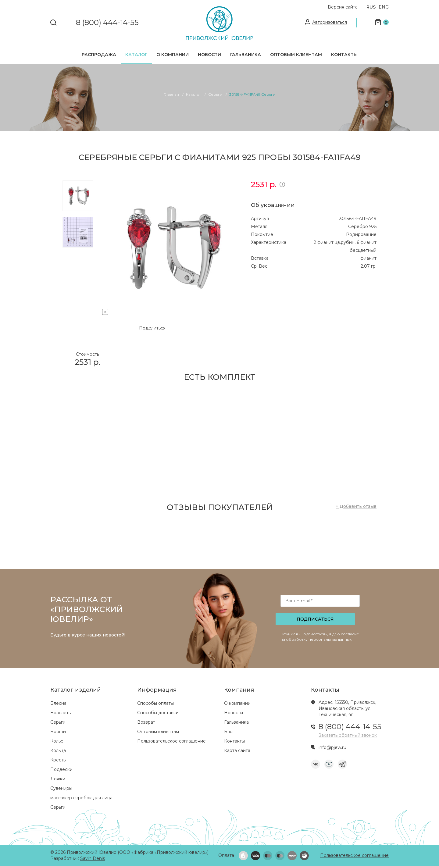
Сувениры (61, 788)
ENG (384, 7)
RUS (371, 7)
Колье (56, 741)
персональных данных (330, 639)
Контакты (344, 54)
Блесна (58, 703)
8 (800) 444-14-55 (107, 23)
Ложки (57, 779)
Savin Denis (92, 858)
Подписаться (315, 619)
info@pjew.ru (332, 747)
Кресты (58, 760)
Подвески (61, 769)
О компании (172, 54)
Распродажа (99, 54)
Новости (209, 54)
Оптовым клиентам (296, 54)
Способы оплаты (155, 703)
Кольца (58, 750)
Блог (229, 731)
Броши (58, 731)
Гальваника (245, 54)
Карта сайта (237, 750)
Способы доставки (158, 712)
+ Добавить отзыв (356, 506)
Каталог (136, 54)
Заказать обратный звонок (348, 735)
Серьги (58, 722)
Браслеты (61, 712)
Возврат (146, 722)
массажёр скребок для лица (81, 797)
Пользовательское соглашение (171, 741)
